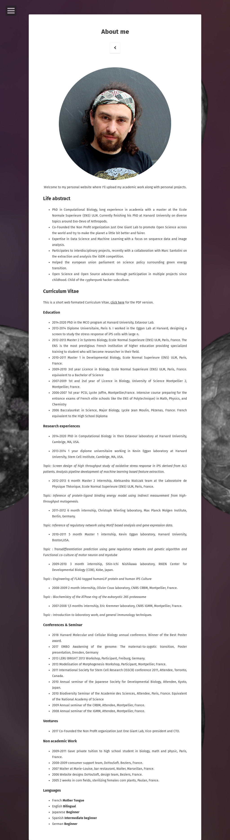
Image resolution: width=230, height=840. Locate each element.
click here (117, 302)
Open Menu (11, 11)
